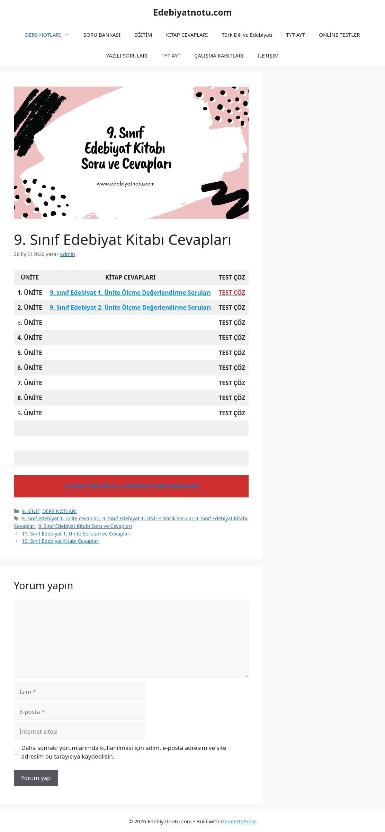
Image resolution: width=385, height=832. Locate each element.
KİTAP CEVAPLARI (187, 34)
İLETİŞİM (268, 55)
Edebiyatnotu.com (192, 12)
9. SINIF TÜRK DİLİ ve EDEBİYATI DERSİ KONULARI (131, 486)
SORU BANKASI (101, 34)
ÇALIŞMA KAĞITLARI (218, 55)
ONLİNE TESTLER (339, 34)
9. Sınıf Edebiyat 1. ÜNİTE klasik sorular (147, 518)
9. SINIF (30, 511)
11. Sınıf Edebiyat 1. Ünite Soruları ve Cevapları (76, 533)
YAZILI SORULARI (127, 55)
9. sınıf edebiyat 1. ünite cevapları (61, 518)
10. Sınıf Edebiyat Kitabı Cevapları (60, 541)
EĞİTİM (143, 34)
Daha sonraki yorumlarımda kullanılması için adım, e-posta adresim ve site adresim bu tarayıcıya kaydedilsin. (123, 752)
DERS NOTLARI (51, 34)
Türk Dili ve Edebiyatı (247, 34)
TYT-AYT (295, 34)
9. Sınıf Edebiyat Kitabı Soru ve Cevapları (85, 526)
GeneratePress (239, 821)
